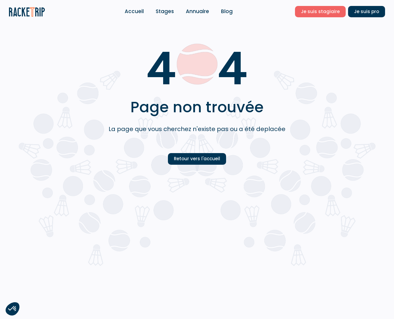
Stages (165, 11)
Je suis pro (366, 11)
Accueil (134, 11)
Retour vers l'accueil (197, 158)
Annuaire (197, 11)
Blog (227, 11)
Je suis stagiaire (320, 11)
